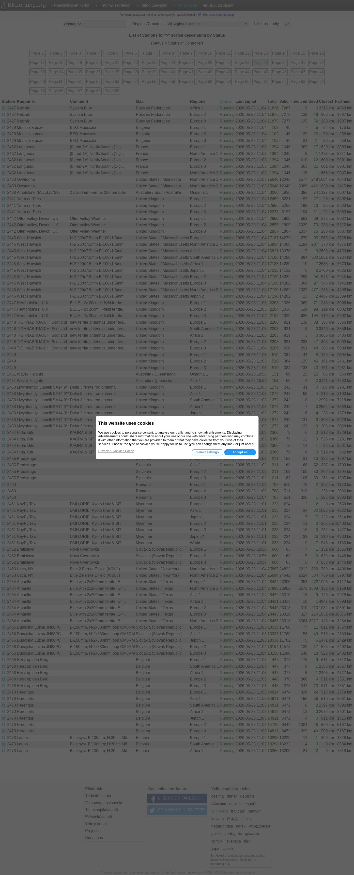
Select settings (207, 452)
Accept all (239, 452)
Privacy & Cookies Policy (116, 451)
